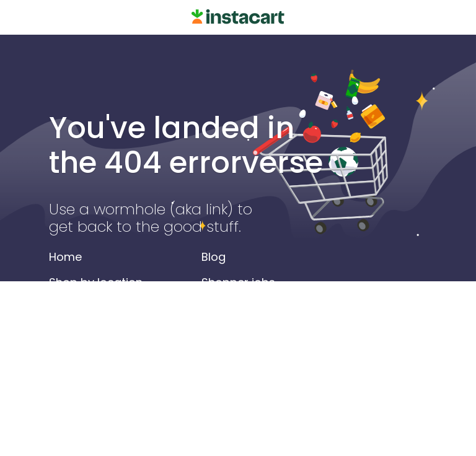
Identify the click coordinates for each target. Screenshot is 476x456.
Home (65, 257)
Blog (213, 257)
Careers (223, 307)
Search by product (100, 333)
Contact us (232, 358)
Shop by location (96, 282)
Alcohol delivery (92, 358)
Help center (233, 333)
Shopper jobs (238, 282)
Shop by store (87, 307)
